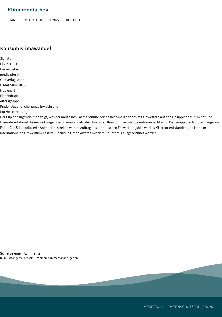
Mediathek (33, 20)
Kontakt (73, 20)
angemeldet (20, 258)
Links (54, 20)
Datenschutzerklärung (191, 307)
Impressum (153, 307)
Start (12, 20)
